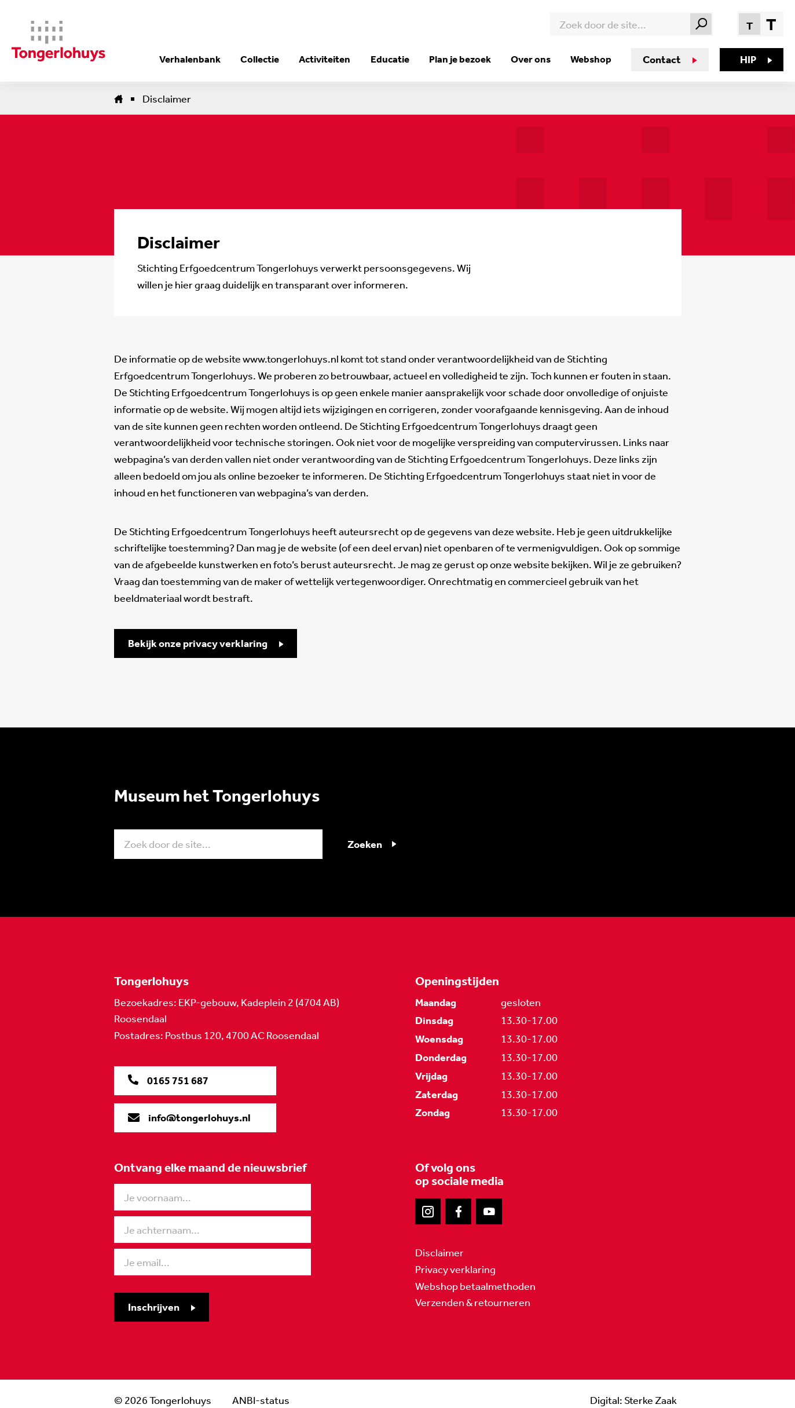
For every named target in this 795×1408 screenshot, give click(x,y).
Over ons (531, 59)
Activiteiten (327, 59)
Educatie (391, 59)
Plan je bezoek (461, 59)
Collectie (262, 59)
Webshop (590, 59)
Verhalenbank (193, 59)
